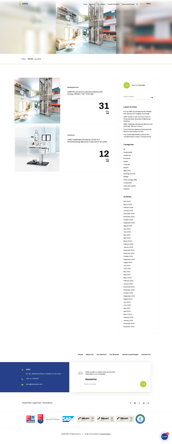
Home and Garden (130, 186)
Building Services (129, 174)
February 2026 (128, 207)
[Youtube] (135, 403)
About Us (92, 4)
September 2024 (129, 259)
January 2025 (128, 247)
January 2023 (128, 320)
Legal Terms (37, 403)
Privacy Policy (26, 403)
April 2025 (127, 238)
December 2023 (129, 287)
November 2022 (129, 326)
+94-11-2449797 (32, 378)
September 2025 (129, 223)
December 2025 (129, 213)
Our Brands (114, 354)
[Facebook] (130, 403)
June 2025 (127, 232)
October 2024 (128, 256)
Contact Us (145, 354)
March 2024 (128, 278)
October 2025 (128, 220)
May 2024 (127, 272)
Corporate (127, 164)
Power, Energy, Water (130, 180)
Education (127, 158)
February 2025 (128, 244)
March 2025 (128, 241)
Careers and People (127, 4)
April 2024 (127, 275)
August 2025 (128, 226)
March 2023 (128, 314)
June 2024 (127, 268)
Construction (128, 183)
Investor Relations (113, 4)
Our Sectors (101, 4)
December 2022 (129, 323)
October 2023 (128, 293)
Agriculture (127, 170)
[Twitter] (139, 403)
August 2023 (128, 299)
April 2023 (127, 311)
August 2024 (128, 262)
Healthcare (127, 155)
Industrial (126, 189)
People (126, 161)
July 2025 (127, 229)
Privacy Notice (47, 403)
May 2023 (127, 308)
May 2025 (127, 235)
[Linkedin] (144, 403)
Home (85, 4)
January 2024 (128, 284)
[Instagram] (148, 403)
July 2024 (127, 265)
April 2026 (127, 201)
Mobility (126, 177)
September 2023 (129, 296)
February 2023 (128, 317)
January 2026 (128, 210)
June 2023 (127, 305)
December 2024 (129, 250)
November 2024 (129, 253)
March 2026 (128, 204)
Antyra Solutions (105, 434)
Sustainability (128, 152)
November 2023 (129, 290)
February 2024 (128, 281)
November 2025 (129, 217)
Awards (126, 167)
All (124, 149)
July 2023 (127, 302)
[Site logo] (27, 4)
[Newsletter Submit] (143, 384)
